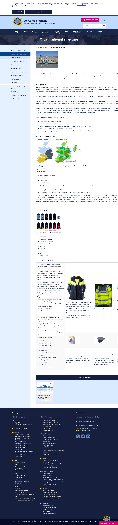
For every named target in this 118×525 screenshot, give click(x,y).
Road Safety (46, 441)
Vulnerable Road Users (50, 454)
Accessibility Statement (58, 521)
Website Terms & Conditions (72, 521)
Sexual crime (18, 468)
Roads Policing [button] (57, 32)
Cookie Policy (81, 5)
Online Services (19, 440)
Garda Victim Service (21, 489)
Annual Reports (47, 483)
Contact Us (44, 504)
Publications (18, 449)
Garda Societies (19, 457)
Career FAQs (46, 462)
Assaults (17, 472)
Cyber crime (18, 477)
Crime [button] (25, 31)
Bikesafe (45, 449)
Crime (15, 461)
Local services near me (49, 513)
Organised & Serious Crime (23, 444)
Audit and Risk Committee (22, 455)
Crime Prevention (46, 417)
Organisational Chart (41, 169)
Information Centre (47, 472)
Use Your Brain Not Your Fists (52, 496)
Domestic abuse (20, 462)
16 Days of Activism (48, 490)
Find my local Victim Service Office (25, 498)
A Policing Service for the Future (24, 451)
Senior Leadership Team (22, 434)
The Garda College (48, 466)
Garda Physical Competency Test (53, 464)
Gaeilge (103, 20)
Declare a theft (19, 492)
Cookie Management (19, 417)
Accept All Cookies (18, 12)
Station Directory (48, 505)
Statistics (45, 436)
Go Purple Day (47, 500)
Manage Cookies (46, 12)
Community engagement (50, 422)
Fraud (16, 474)
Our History (18, 453)
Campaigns (44, 488)
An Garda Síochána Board (22, 438)
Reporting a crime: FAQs (22, 491)
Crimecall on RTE (48, 428)
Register (17, 423)
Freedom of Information (50, 477)
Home (37, 47)
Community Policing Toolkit (23, 424)
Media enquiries (47, 509)
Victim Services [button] (34, 32)
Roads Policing (45, 434)
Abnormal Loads (48, 445)
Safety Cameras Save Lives (51, 439)
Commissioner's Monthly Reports (53, 479)
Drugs (17, 464)
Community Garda (18, 421)
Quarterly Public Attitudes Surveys (53, 481)
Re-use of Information (86, 521)
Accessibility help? (91, 20)
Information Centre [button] (77, 32)
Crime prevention (48, 419)
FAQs (36, 521)
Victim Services (17, 487)
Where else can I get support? (24, 500)
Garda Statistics (47, 473)
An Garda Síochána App (20, 428)
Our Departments (20, 442)
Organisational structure (57, 47)
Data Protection (47, 475)
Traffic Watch (47, 447)
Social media (46, 511)
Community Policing (49, 421)
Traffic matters (19, 479)
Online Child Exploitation (22, 481)
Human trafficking (20, 470)
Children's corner (48, 430)
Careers (43, 458)
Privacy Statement (98, 521)
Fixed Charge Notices (49, 443)
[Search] (93, 26)
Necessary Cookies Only (32, 12)
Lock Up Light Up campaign (51, 498)
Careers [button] (66, 31)
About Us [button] (17, 32)
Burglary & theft (20, 466)
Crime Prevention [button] (46, 32)
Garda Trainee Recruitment (51, 460)
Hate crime (18, 483)
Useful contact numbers (50, 507)
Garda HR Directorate (49, 485)
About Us (44, 47)
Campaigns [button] (90, 31)
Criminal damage (20, 475)
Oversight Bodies (20, 447)
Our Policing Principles (22, 445)
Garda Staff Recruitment (50, 468)
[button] (29, 54)
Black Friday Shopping (49, 494)
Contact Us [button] (100, 32)
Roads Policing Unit (48, 438)
